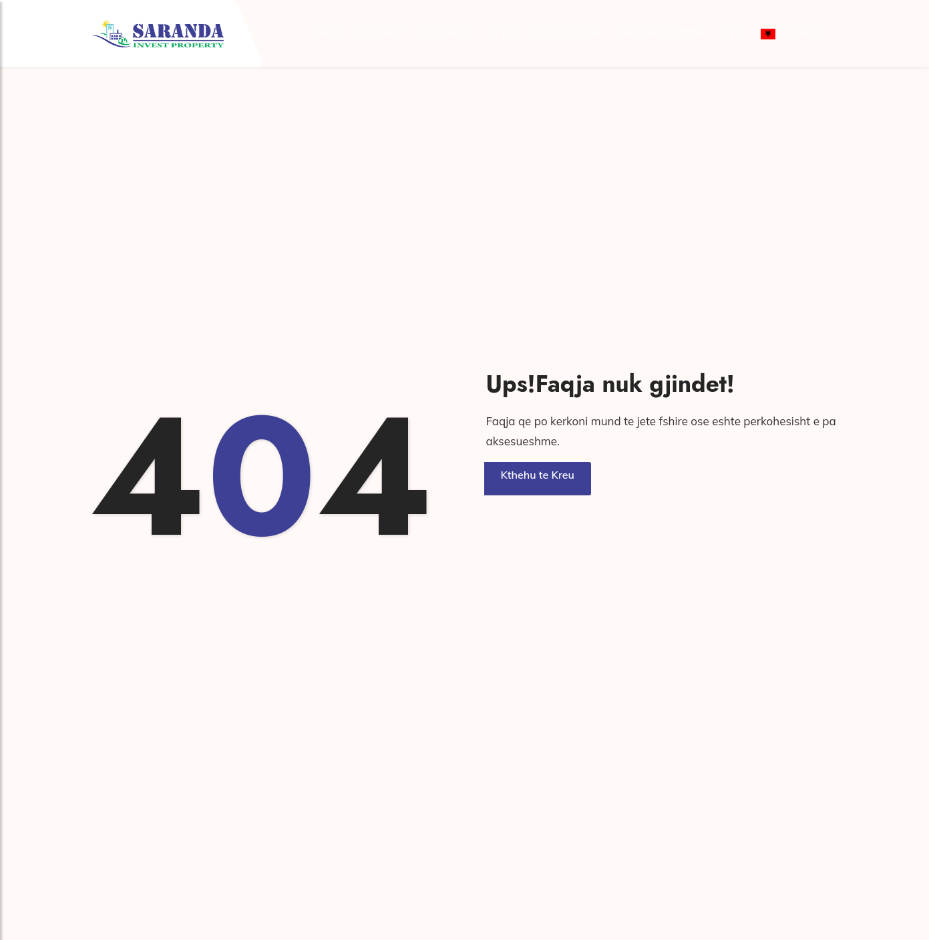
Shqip (786, 33)
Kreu (327, 33)
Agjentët (445, 33)
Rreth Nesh (567, 33)
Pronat (379, 33)
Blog (502, 33)
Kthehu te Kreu (537, 474)
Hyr (732, 33)
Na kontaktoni (660, 33)
